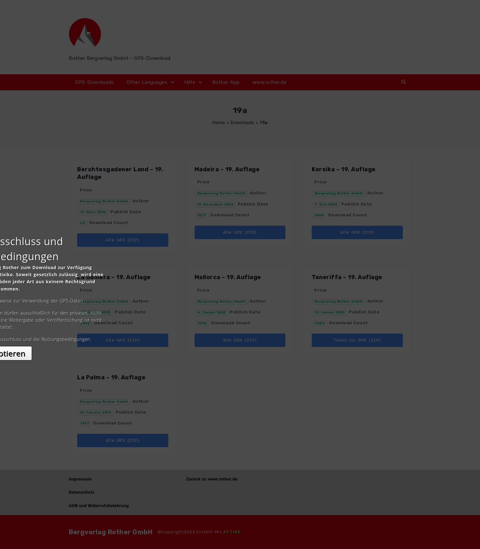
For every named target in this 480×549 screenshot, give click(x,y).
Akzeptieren (240, 331)
